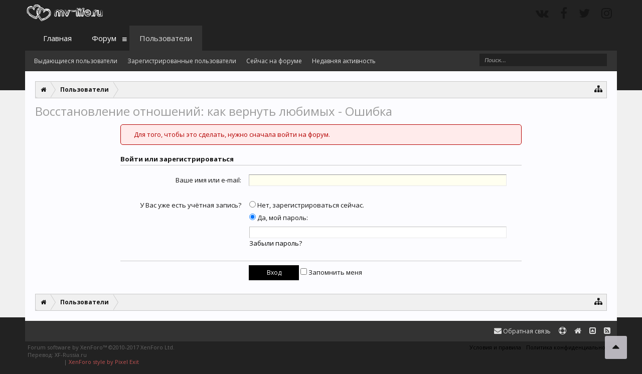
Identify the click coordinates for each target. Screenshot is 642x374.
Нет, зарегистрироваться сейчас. (306, 205)
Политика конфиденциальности (570, 347)
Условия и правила (495, 347)
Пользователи (165, 38)
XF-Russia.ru (71, 354)
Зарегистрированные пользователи (181, 61)
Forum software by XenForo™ (101, 347)
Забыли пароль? (275, 243)
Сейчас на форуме (274, 61)
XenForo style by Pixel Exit (104, 361)
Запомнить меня (331, 272)
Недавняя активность (344, 61)
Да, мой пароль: (278, 217)
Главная (57, 38)
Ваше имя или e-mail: (208, 179)
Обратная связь (522, 331)
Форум (104, 38)
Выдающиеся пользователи (75, 61)
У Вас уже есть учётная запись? (190, 205)
